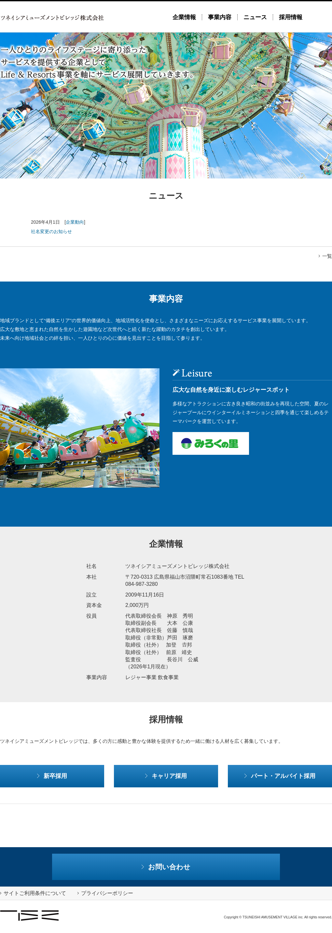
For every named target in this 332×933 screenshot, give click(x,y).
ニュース (255, 17)
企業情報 (184, 17)
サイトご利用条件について (33, 893)
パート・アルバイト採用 (279, 775)
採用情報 (290, 17)
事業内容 (219, 17)
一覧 (325, 256)
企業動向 (75, 222)
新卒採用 (52, 775)
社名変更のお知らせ (51, 231)
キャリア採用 (166, 775)
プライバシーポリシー (105, 893)
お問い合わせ (166, 867)
